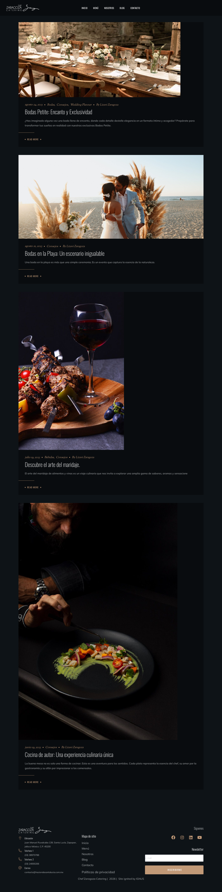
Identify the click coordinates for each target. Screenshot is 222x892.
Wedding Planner (81, 105)
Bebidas (49, 463)
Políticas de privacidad (98, 881)
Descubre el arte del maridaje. (52, 470)
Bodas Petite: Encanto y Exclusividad (58, 111)
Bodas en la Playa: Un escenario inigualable (65, 256)
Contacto (87, 874)
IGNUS (140, 887)
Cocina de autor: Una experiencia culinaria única (69, 763)
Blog (85, 868)
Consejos (62, 105)
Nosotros (87, 863)
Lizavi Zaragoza (109, 105)
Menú (85, 857)
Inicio (85, 851)
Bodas (50, 105)
